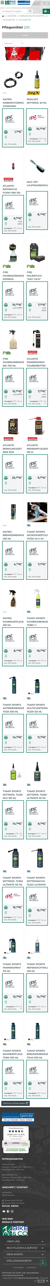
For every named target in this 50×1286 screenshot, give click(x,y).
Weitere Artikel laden (15, 1103)
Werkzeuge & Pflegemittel (32, 16)
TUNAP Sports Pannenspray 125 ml (12, 967)
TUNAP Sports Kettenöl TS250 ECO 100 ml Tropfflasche (13, 794)
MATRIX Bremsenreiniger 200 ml (13, 535)
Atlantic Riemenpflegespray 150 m (37, 448)
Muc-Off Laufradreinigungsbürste (37, 184)
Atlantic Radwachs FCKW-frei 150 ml (11, 189)
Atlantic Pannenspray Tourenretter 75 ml (36, 362)
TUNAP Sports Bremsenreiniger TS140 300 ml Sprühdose (37, 1054)
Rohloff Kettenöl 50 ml (37, 101)
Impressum (32, 1267)
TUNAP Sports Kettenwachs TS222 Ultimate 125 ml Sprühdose (36, 881)
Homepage (18, 1267)
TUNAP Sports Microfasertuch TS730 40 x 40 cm (37, 535)
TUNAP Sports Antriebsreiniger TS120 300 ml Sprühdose (13, 708)
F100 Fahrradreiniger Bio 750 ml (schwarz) (13, 362)
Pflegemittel (9, 20)
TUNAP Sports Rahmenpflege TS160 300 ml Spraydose (13, 1054)
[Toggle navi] (2, 2)
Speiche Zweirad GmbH (28, 1278)
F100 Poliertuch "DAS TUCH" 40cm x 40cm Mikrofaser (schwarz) (35, 275)
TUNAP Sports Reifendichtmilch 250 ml (37, 967)
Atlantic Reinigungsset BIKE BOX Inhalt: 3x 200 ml (12, 448)
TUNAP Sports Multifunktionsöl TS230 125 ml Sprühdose (37, 708)
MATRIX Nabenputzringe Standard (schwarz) (13, 102)
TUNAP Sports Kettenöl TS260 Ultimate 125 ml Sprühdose (13, 881)
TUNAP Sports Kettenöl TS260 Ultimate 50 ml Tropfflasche (37, 794)
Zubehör (12, 16)
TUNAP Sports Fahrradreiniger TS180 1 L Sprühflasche (37, 621)
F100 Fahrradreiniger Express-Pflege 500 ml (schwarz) (13, 275)
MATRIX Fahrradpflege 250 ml (13, 621)
